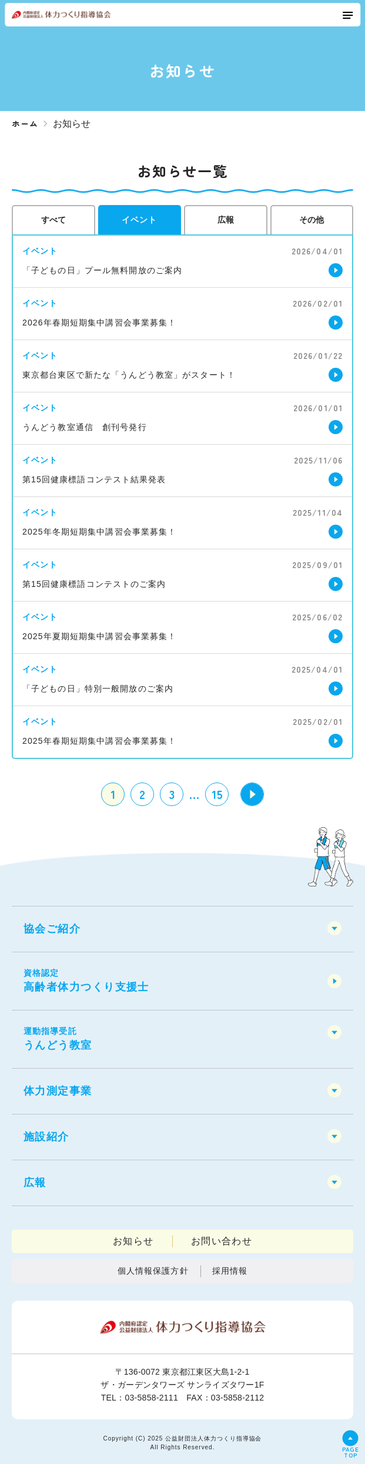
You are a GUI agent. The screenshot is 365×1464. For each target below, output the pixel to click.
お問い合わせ (221, 1241)
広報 (225, 219)
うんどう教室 (182, 1038)
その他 (311, 219)
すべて (53, 219)
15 (217, 793)
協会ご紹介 (52, 929)
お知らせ (133, 1241)
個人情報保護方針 (153, 1270)
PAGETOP (350, 1451)
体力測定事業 (58, 1091)
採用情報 (229, 1270)
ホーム (25, 123)
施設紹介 (46, 1137)
